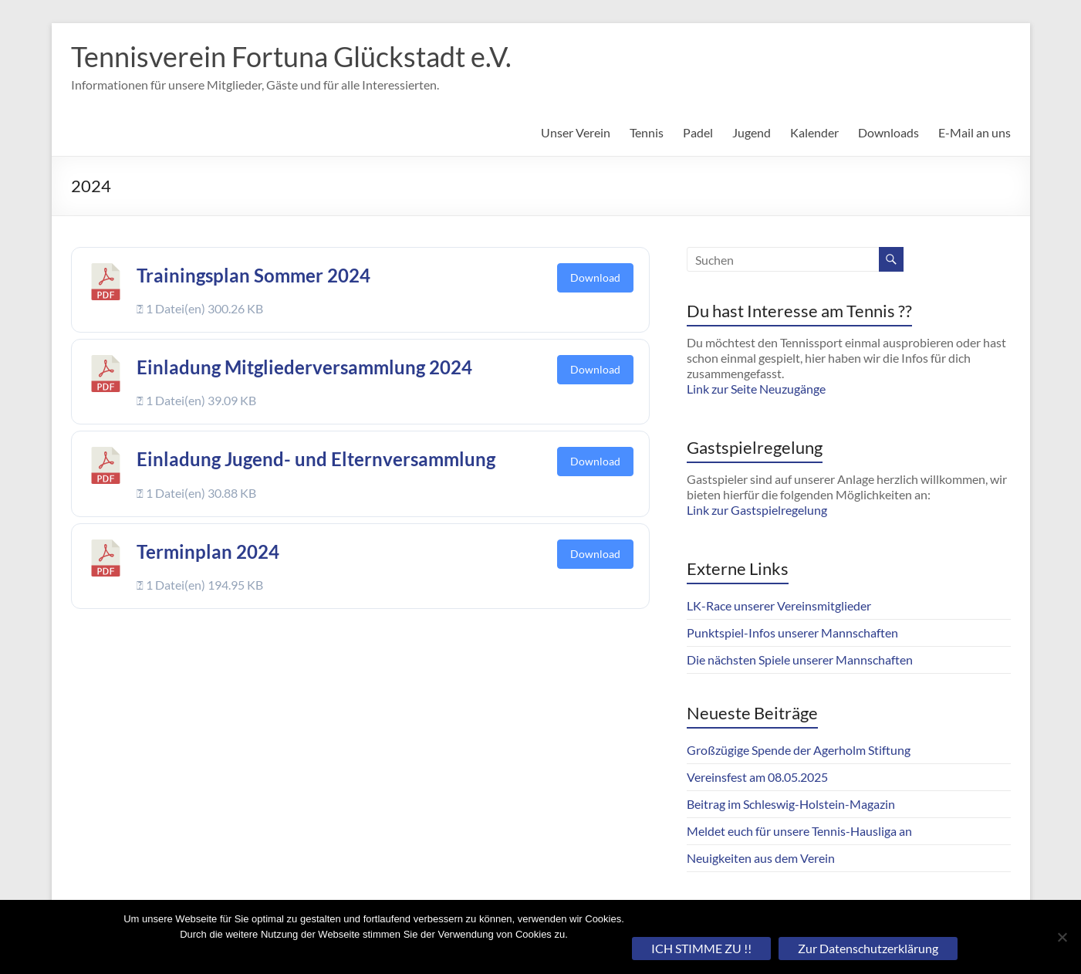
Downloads (888, 132)
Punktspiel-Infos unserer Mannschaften (792, 632)
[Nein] (1061, 937)
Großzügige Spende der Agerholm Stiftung (798, 749)
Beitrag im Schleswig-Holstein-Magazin (791, 803)
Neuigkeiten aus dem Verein (761, 858)
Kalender (814, 132)
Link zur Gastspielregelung (757, 509)
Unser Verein (575, 132)
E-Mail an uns (974, 132)
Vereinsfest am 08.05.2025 (757, 776)
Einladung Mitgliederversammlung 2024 (304, 367)
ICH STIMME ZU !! (701, 948)
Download (595, 277)
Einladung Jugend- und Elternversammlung (316, 459)
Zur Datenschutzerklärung (868, 948)
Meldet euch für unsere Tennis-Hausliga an (799, 831)
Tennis (647, 132)
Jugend (751, 132)
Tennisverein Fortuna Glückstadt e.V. (291, 56)
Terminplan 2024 (208, 551)
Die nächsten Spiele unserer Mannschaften (800, 659)
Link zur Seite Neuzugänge (756, 388)
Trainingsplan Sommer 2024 (253, 275)
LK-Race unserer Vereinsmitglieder (779, 605)
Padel (698, 132)
